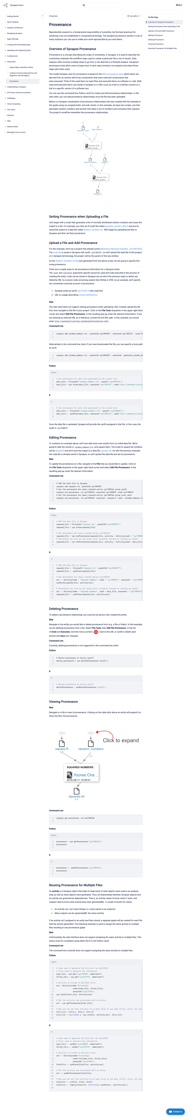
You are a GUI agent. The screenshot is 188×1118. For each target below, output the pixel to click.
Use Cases (11, 110)
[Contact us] (175, 1112)
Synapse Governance (15, 28)
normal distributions (87, 295)
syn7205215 (83, 291)
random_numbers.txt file (67, 261)
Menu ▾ (179, 5)
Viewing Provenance (156, 44)
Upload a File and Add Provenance (161, 31)
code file (57, 252)
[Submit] (84, 5)
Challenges (11, 98)
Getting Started (13, 16)
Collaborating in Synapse (16, 87)
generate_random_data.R (116, 226)
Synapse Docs (16, 5)
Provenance (14, 81)
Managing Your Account (16, 132)
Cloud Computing (13, 104)
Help (9, 121)
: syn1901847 (121, 249)
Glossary (10, 115)
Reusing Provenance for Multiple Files (162, 48)
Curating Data (12, 56)
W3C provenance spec (112, 74)
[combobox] (99, 5)
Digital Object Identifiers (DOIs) (21, 67)
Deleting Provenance (156, 40)
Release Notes (12, 127)
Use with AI (134, 16)
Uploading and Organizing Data (19, 50)
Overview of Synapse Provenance (160, 22)
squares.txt (106, 450)
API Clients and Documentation (19, 93)
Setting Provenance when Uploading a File (164, 26)
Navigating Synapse (14, 33)
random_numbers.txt (93, 229)
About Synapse (13, 22)
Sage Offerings (12, 39)
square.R (60, 450)
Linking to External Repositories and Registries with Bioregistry (23, 74)
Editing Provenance (155, 35)
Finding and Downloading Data (18, 45)
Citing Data (11, 62)
